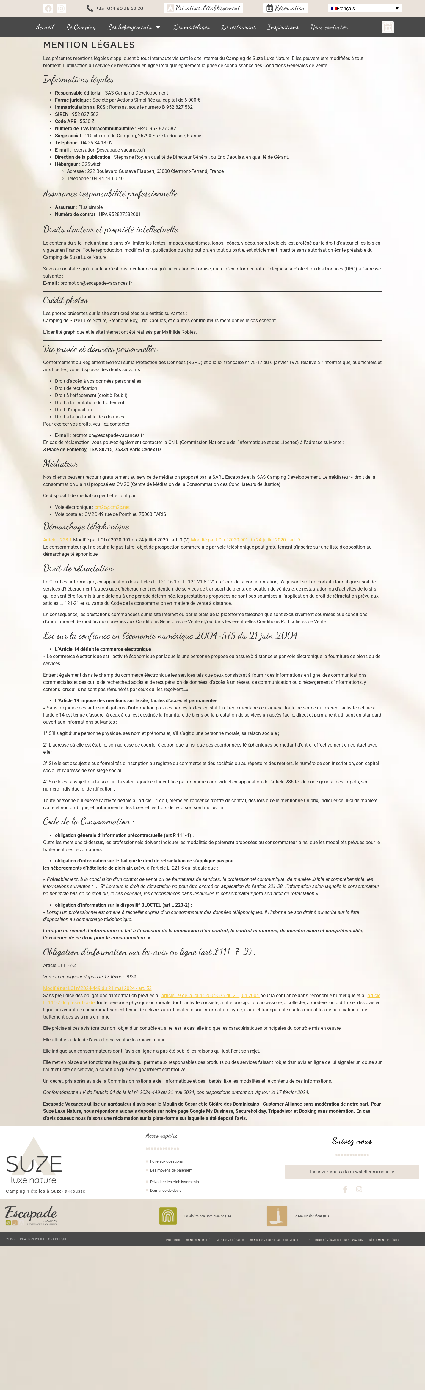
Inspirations (283, 27)
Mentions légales (230, 1240)
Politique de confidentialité (188, 1240)
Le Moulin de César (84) (311, 1216)
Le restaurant (238, 27)
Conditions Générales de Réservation (334, 1240)
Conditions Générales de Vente (274, 1240)
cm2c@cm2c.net (112, 507)
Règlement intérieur (385, 1240)
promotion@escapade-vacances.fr (96, 283)
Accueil (45, 27)
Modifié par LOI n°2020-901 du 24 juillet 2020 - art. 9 (245, 540)
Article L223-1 (57, 540)
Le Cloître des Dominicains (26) (207, 1216)
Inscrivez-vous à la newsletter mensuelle (352, 1172)
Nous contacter (328, 27)
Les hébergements (134, 27)
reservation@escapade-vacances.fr (108, 150)
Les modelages (191, 27)
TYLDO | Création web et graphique (35, 1239)
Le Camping (81, 27)
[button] (365, 8)
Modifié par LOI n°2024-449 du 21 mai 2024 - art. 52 (97, 988)
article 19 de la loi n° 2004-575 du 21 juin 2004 (210, 995)
